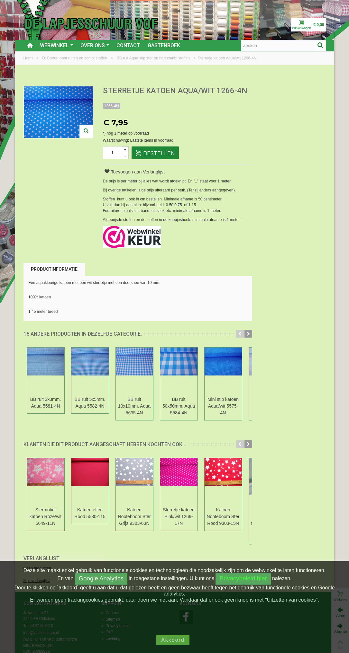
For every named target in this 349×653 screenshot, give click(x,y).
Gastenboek (164, 45)
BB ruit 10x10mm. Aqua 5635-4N (134, 406)
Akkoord (173, 640)
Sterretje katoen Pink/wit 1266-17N (179, 516)
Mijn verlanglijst (270, 113)
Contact (128, 45)
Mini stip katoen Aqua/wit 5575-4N (223, 406)
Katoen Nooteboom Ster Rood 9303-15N (223, 516)
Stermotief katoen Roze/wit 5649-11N (46, 516)
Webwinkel (56, 45)
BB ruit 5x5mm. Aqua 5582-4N (90, 403)
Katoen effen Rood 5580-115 (89, 513)
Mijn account (311, 7)
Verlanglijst (275, 91)
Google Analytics (101, 578)
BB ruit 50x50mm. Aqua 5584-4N (178, 406)
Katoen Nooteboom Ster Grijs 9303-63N (134, 516)
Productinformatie (54, 269)
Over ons (94, 45)
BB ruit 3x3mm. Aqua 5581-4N (45, 403)
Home (29, 58)
